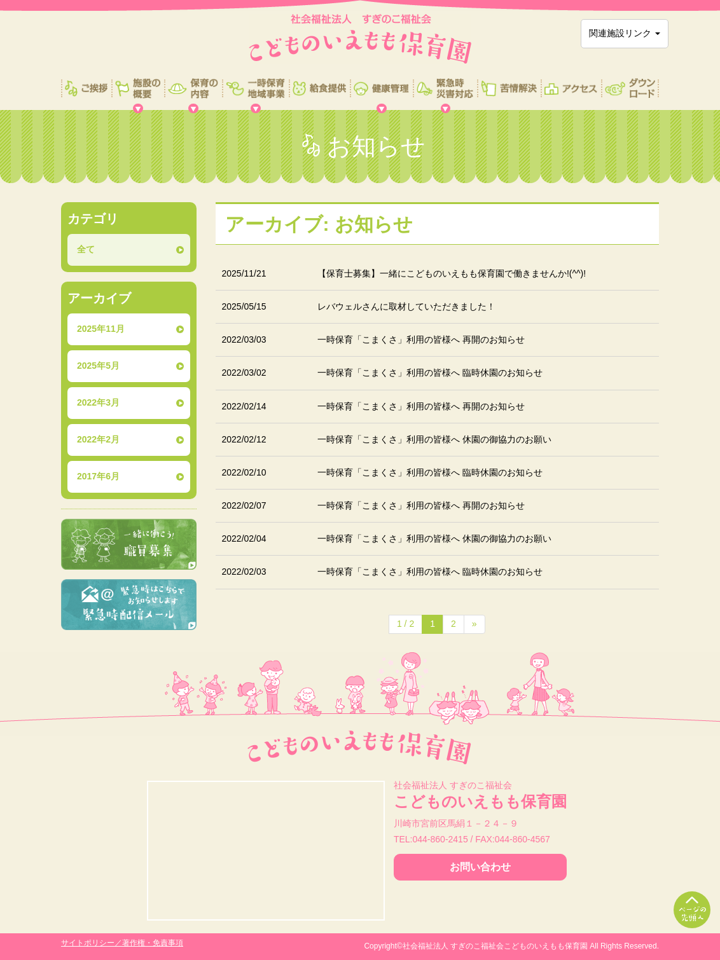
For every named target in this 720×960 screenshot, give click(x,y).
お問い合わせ (480, 866)
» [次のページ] (474, 624)
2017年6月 (98, 476)
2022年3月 (98, 402)
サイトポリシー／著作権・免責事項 (122, 942)
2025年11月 (101, 329)
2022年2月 (98, 439)
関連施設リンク (624, 33)
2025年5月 (98, 365)
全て (86, 249)
